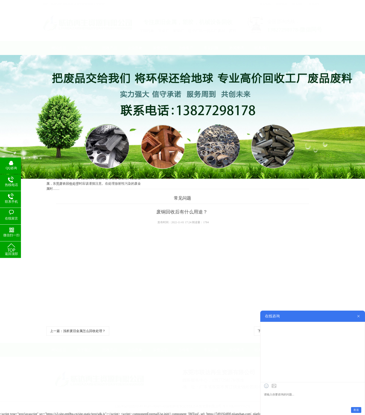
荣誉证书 (160, 48)
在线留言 (281, 4)
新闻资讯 (236, 48)
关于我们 (84, 48)
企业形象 (135, 48)
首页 (57, 184)
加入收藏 (265, 4)
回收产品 (109, 48)
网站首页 (58, 48)
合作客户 (185, 48)
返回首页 (314, 4)
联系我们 (298, 4)
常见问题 (211, 48)
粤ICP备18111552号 (236, 404)
